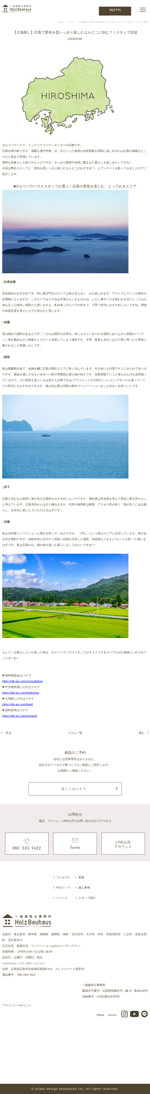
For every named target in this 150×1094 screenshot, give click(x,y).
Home (60, 22)
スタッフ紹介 (87, 897)
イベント (62, 897)
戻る (8, 732)
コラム (71, 22)
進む (141, 732)
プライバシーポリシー (16, 1005)
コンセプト (63, 877)
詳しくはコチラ (74, 788)
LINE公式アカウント (123, 844)
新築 (81, 877)
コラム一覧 (75, 732)
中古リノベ (63, 887)
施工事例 (84, 887)
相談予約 (115, 10)
